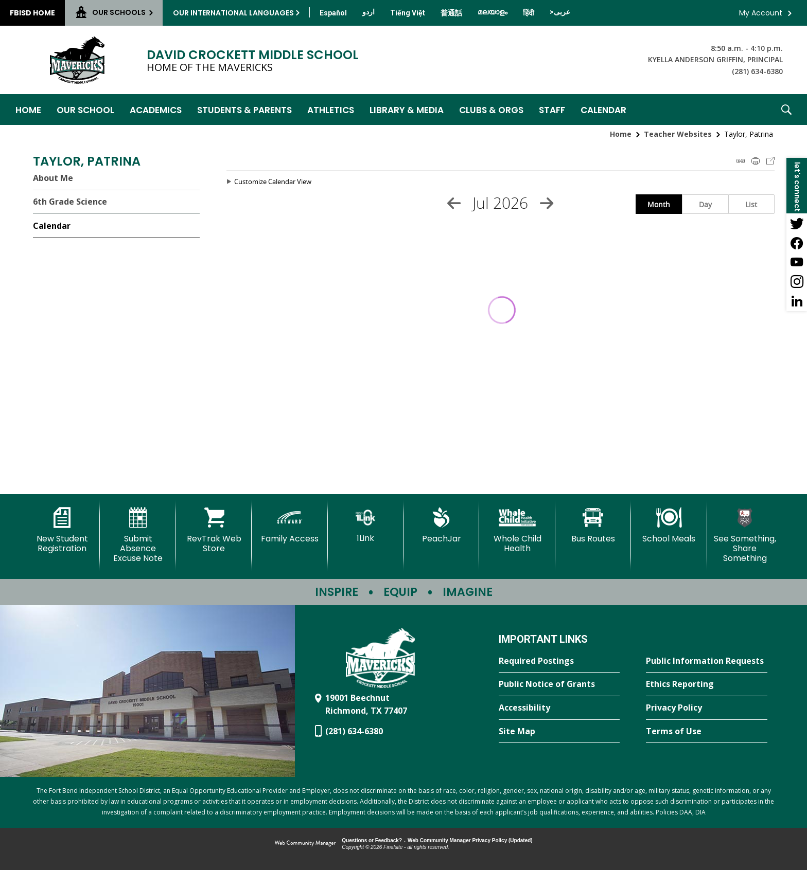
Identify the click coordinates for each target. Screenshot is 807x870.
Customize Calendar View (272, 181)
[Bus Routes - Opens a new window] (593, 525)
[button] (786, 109)
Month (658, 204)
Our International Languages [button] (233, 13)
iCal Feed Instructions (740, 161)
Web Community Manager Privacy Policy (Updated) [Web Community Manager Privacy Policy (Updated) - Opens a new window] (470, 840)
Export (770, 161)
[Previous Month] (454, 203)
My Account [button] (760, 13)
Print (755, 161)
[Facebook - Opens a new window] (796, 242)
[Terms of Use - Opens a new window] (707, 732)
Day (705, 204)
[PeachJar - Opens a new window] (441, 525)
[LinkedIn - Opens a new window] (796, 301)
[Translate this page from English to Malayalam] (492, 12)
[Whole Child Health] (517, 530)
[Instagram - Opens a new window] (796, 282)
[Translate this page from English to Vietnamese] (407, 13)
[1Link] (365, 525)
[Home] (28, 109)
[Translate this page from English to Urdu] (368, 12)
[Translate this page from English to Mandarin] (451, 13)
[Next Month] (546, 203)
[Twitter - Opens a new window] (796, 223)
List (751, 204)
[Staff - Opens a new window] (552, 109)
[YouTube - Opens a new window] (796, 262)
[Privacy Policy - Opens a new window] (707, 708)
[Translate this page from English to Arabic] (560, 12)
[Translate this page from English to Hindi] (528, 13)
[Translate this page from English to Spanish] (333, 13)
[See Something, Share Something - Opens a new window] (745, 535)
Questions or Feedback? (372, 840)
